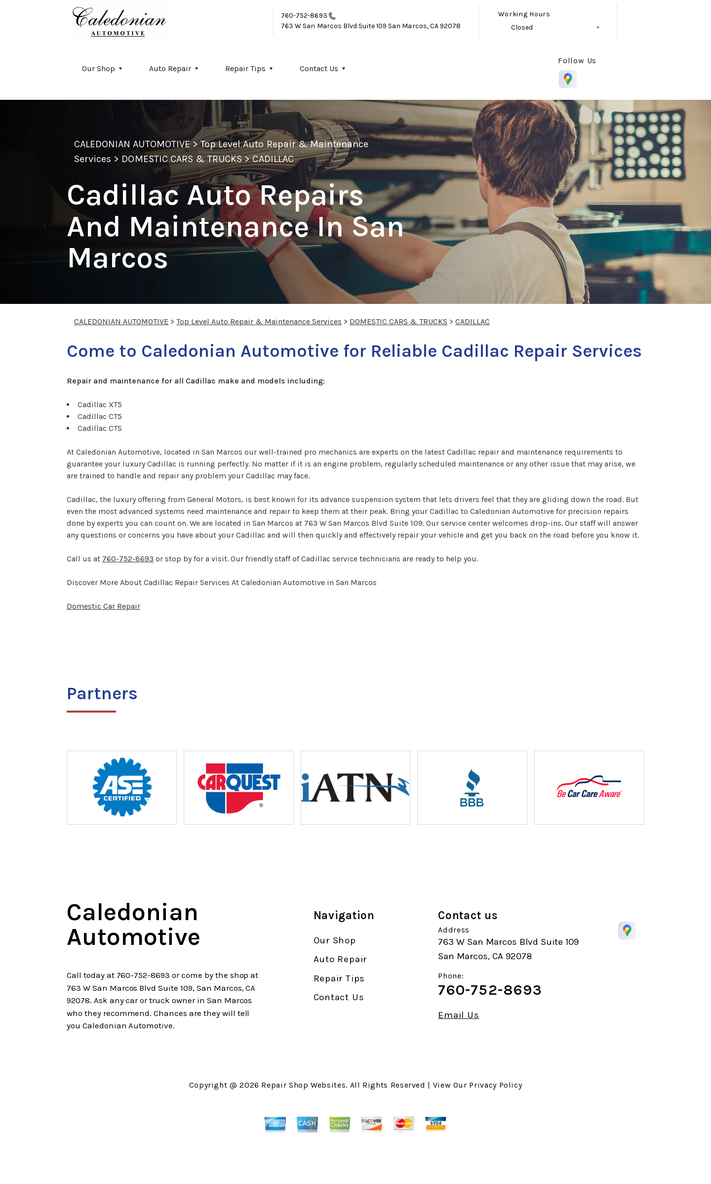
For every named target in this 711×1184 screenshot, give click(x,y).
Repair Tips (245, 68)
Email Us (458, 1015)
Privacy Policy (495, 1085)
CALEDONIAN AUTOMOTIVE (132, 144)
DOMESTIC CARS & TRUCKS (181, 159)
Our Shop (98, 68)
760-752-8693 (304, 15)
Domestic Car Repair (103, 606)
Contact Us (319, 68)
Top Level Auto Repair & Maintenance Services (259, 321)
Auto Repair (170, 68)
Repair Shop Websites (303, 1085)
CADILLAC (272, 159)
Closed (522, 27)
